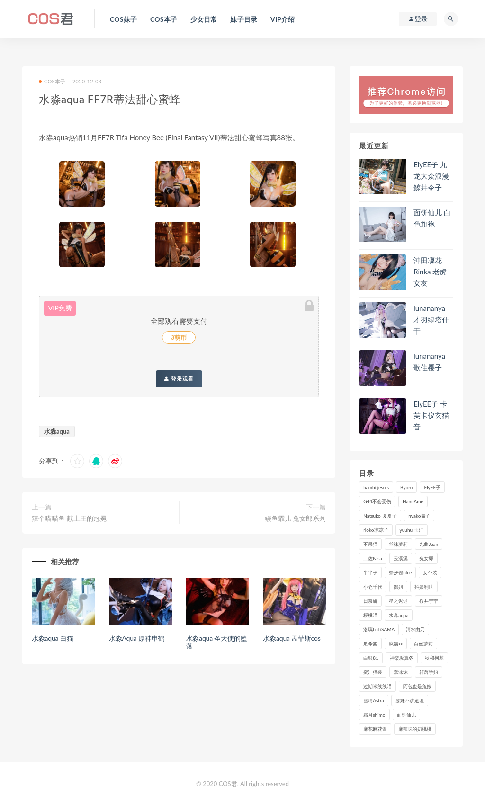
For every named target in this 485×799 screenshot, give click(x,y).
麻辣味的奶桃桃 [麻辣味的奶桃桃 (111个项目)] (414, 729)
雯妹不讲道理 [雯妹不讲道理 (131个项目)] (409, 700)
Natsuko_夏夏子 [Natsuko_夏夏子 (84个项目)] (380, 515)
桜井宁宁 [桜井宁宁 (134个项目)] (428, 601)
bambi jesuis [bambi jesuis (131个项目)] (376, 487)
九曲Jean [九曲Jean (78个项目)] (428, 544)
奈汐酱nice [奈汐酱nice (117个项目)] (400, 572)
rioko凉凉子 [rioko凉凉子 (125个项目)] (375, 530)
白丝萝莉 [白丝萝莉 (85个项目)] (423, 643)
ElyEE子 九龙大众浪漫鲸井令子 (431, 175)
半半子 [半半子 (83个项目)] (370, 572)
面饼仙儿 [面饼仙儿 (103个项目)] (406, 714)
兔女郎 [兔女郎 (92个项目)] (426, 558)
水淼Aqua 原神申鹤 (136, 638)
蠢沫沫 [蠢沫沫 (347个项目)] (401, 672)
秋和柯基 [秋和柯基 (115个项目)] (434, 658)
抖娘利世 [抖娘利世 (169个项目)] (423, 587)
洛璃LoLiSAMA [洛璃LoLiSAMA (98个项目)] (379, 629)
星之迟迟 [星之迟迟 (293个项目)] (398, 601)
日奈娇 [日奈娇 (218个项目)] (370, 601)
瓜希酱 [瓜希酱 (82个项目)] (370, 643)
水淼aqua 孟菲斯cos (291, 638)
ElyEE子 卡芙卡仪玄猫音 (431, 415)
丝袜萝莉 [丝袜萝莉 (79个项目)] (398, 544)
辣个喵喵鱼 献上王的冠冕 (69, 518)
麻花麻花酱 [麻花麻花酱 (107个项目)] (375, 729)
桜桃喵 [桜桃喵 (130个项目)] (370, 615)
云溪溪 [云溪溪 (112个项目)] (401, 558)
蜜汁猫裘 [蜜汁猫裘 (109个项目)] (372, 672)
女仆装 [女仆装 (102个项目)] (430, 572)
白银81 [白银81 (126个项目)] (370, 658)
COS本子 (52, 81)
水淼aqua (57, 431)
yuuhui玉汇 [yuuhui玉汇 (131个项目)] (411, 530)
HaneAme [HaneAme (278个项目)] (413, 501)
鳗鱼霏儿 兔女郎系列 (295, 518)
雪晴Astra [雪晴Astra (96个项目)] (373, 700)
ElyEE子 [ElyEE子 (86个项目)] (432, 487)
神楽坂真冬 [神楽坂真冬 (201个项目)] (401, 658)
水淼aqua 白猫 (52, 638)
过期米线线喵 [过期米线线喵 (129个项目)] (377, 686)
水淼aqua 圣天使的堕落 (216, 642)
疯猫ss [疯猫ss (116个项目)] (396, 643)
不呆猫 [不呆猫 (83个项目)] (370, 544)
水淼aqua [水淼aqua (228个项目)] (398, 615)
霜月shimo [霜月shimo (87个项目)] (374, 714)
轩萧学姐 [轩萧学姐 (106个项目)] (428, 672)
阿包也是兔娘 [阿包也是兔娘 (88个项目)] (417, 686)
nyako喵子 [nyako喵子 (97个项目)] (419, 515)
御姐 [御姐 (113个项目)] (398, 587)
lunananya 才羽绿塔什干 (431, 319)
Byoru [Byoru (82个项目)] (406, 487)
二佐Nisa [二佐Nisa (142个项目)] (372, 558)
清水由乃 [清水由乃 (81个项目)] (415, 629)
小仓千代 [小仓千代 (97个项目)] (372, 587)
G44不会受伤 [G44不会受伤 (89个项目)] (377, 501)
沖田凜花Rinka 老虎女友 (430, 271)
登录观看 (179, 378)
